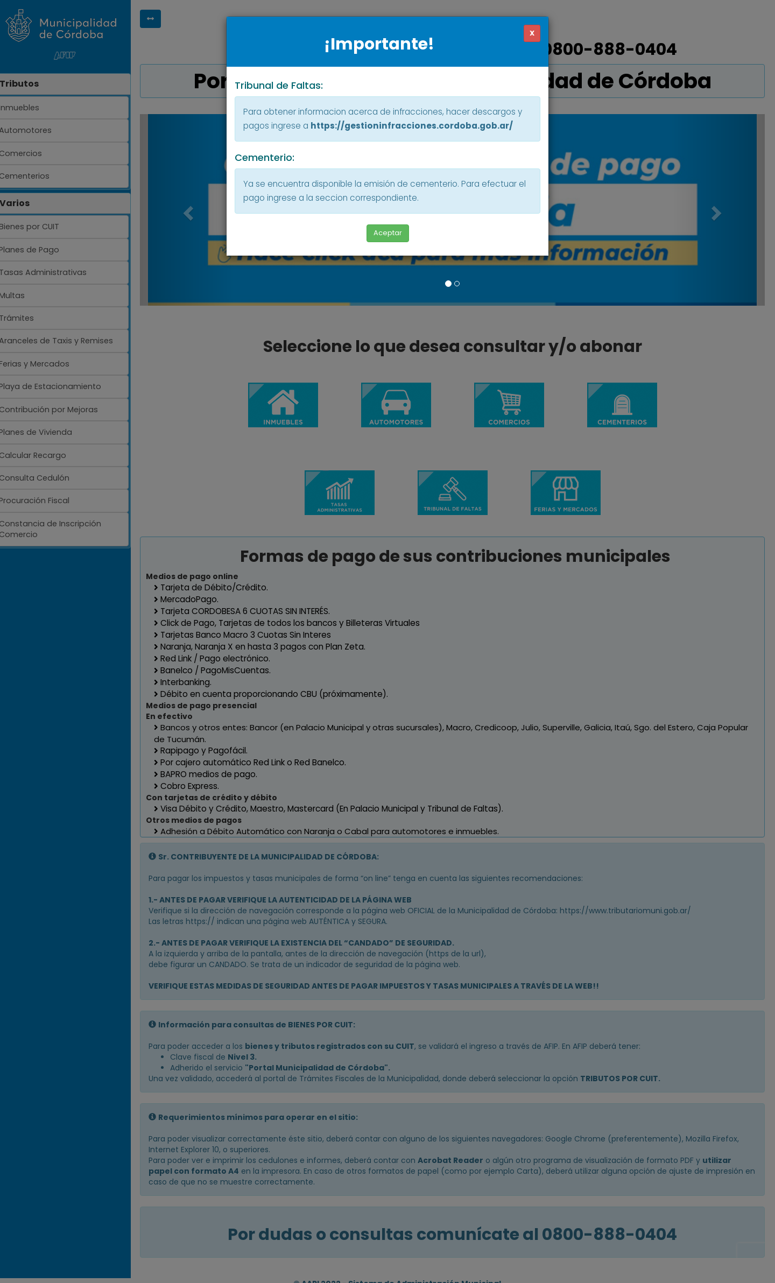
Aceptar (388, 233)
